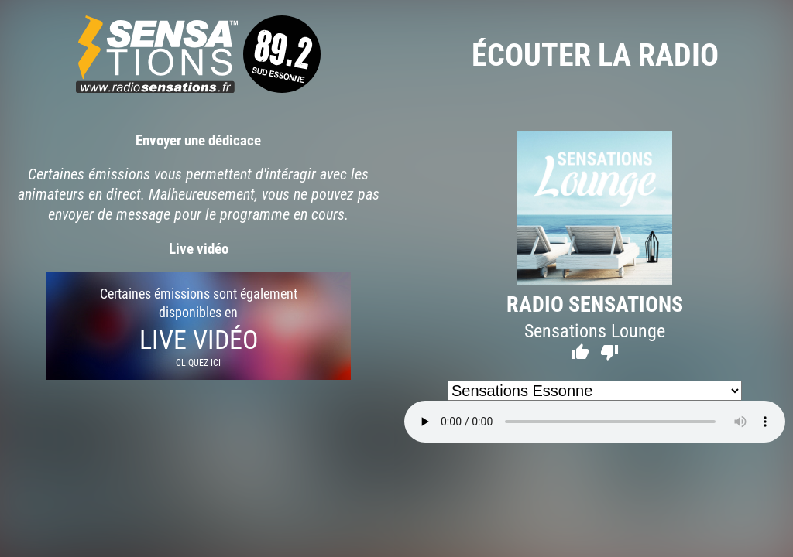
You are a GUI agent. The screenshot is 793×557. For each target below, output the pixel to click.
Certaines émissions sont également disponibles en (198, 326)
